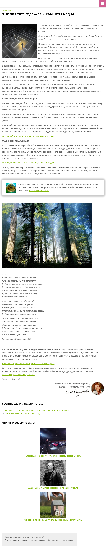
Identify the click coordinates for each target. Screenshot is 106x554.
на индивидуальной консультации (18, 374)
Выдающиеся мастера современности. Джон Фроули (53, 488)
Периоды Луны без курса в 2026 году (22, 413)
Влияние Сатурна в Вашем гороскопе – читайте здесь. (28, 363)
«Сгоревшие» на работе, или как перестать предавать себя (53, 456)
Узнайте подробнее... (39, 190)
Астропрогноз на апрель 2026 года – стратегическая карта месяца (37, 410)
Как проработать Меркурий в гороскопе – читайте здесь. (29, 136)
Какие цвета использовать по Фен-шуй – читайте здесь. (28, 163)
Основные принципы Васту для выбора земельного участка (53, 520)
